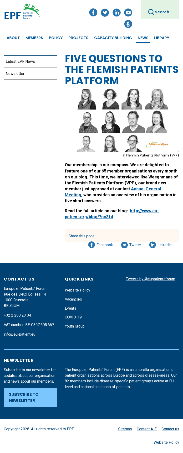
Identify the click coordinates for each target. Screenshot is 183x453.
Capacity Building (113, 38)
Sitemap (125, 429)
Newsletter (15, 73)
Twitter (136, 244)
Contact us (170, 429)
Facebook (105, 244)
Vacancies (73, 299)
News (143, 38)
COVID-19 (73, 317)
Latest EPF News (20, 61)
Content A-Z (147, 429)
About (13, 38)
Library (161, 38)
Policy (56, 38)
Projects (78, 38)
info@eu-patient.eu (19, 334)
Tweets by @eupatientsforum (150, 279)
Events (70, 308)
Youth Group (75, 326)
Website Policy (77, 290)
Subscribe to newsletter (24, 397)
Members (34, 38)
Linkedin (165, 244)
